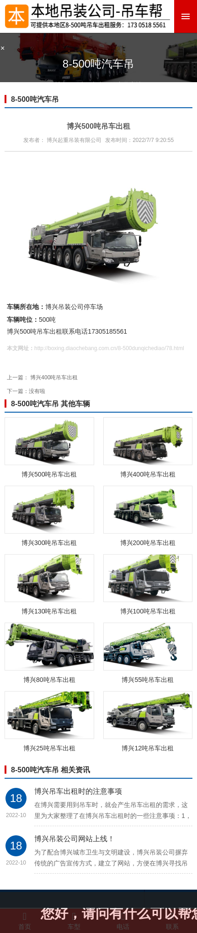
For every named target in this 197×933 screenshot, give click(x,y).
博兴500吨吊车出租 (49, 474)
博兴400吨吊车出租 (54, 377)
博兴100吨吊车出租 (148, 611)
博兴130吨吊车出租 (49, 611)
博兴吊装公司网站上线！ (74, 839)
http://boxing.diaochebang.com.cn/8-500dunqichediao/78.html (109, 348)
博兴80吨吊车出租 (49, 679)
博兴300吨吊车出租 (49, 542)
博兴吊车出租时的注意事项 (78, 791)
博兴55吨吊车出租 (148, 679)
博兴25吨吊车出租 (49, 748)
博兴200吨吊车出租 (148, 542)
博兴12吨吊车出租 (148, 748)
